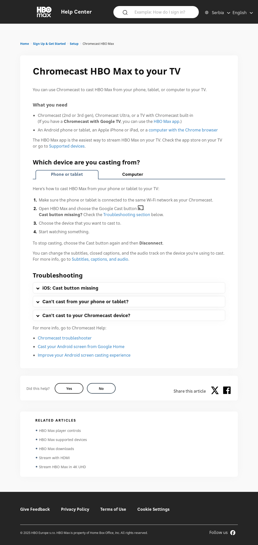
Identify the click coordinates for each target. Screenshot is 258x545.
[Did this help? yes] (69, 388)
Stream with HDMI (54, 457)
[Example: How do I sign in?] (163, 12)
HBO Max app (166, 121)
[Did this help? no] (101, 388)
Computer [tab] (132, 174)
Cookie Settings (153, 509)
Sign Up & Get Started (49, 44)
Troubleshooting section (126, 214)
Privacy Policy (75, 509)
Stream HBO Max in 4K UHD (62, 466)
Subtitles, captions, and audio (100, 259)
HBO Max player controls (60, 430)
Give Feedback (35, 509)
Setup (74, 44)
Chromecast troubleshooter (65, 338)
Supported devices (67, 146)
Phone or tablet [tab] (67, 174)
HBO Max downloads (56, 448)
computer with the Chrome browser (183, 130)
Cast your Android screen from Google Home (81, 346)
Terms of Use (113, 509)
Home (24, 44)
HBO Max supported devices (63, 439)
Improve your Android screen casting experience (84, 355)
